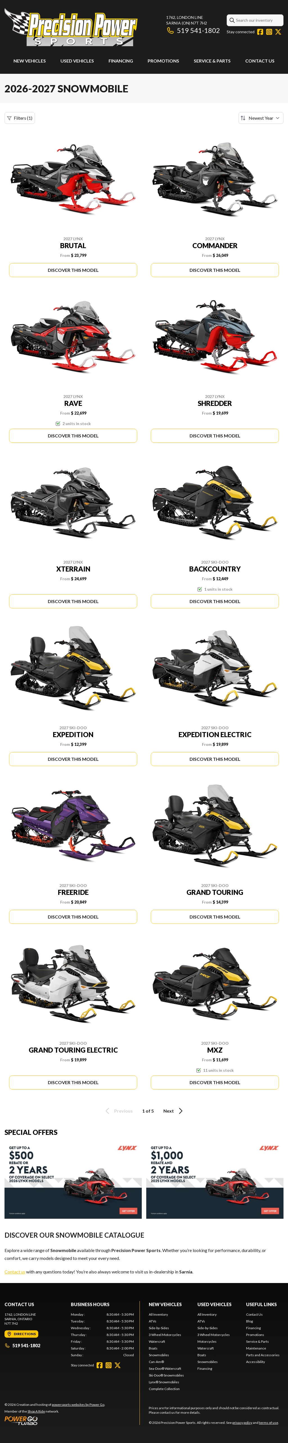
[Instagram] (269, 31)
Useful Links (261, 1304)
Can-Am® (156, 1362)
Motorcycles (207, 1341)
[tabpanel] (102, 1334)
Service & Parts (212, 60)
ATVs (152, 1321)
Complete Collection (164, 1389)
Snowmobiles (159, 1355)
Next (173, 1111)
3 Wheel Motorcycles (165, 1335)
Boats (153, 1348)
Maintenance (256, 1348)
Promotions (163, 60)
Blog (249, 1321)
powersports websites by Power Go (78, 1404)
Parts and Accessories (263, 1355)
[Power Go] (54, 1420)
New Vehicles (30, 60)
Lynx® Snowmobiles (164, 1382)
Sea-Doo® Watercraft (165, 1368)
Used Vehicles (77, 60)
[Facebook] (260, 31)
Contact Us (259, 60)
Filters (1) (19, 118)
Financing (121, 60)
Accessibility (255, 1362)
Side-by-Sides (159, 1328)
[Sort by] (261, 118)
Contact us (14, 1271)
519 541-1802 (193, 30)
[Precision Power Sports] (71, 27)
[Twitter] (278, 31)
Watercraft (157, 1341)
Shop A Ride (36, 1411)
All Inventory (158, 1314)
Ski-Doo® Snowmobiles (166, 1375)
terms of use (268, 1422)
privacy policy (242, 1422)
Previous (118, 1111)
